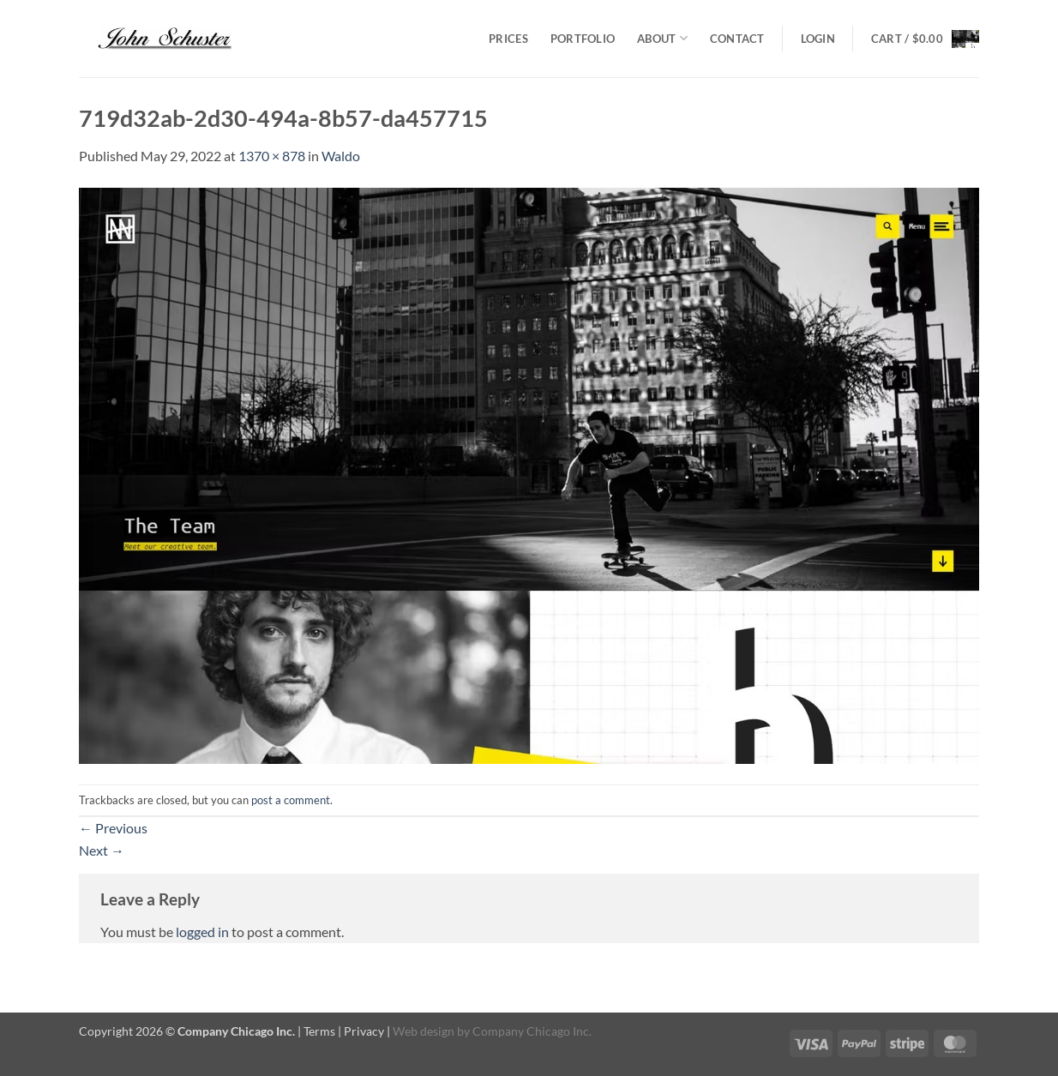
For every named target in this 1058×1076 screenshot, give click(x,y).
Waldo (341, 155)
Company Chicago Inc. (532, 1031)
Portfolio (582, 38)
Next (101, 850)
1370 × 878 (271, 155)
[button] (818, 38)
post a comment (290, 800)
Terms (319, 1031)
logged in (202, 931)
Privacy (364, 1031)
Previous (113, 828)
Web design (423, 1031)
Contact (737, 38)
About (662, 38)
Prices (508, 38)
